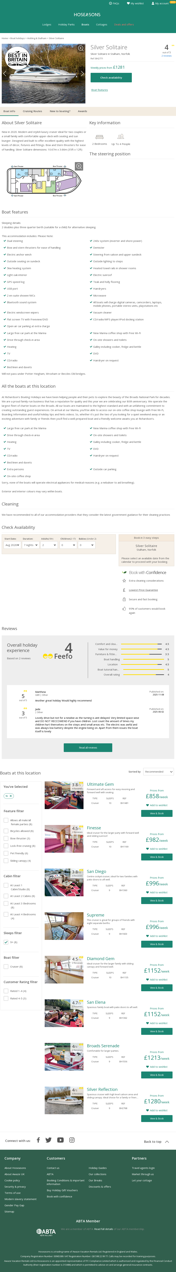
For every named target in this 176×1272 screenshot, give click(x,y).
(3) (20, 838)
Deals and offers (124, 24)
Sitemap (9, 1211)
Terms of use (13, 1193)
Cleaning (10, 504)
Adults (47, 538)
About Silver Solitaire (22, 122)
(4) (20, 860)
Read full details (103, 1229)
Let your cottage (142, 1180)
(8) (21, 822)
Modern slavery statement (21, 1199)
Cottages (101, 24)
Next (81, 73)
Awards (82, 111)
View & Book (157, 813)
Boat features (99, 90)
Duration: (28, 538)
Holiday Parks (66, 24)
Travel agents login (143, 1168)
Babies (87, 538)
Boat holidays (17, 38)
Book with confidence (59, 1196)
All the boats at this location (29, 386)
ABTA (50, 1174)
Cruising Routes (32, 111)
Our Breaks (95, 1180)
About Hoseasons (15, 1168)
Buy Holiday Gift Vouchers (62, 1190)
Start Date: (10, 538)
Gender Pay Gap (14, 1205)
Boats (85, 24)
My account (160, 3)
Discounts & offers (100, 1186)
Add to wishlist (159, 805)
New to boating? (60, 111)
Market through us (143, 1174)
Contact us (53, 1168)
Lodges (46, 24)
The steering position (109, 154)
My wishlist (135, 3)
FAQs (114, 3)
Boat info (9, 111)
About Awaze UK (15, 1174)
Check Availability (18, 527)
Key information (104, 122)
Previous (5, 73)
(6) (19, 853)
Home (5, 38)
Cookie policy (12, 1180)
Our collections (97, 1174)
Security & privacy (15, 1186)
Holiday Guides (98, 1168)
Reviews (9, 628)
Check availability (111, 77)
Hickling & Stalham (36, 38)
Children (68, 538)
